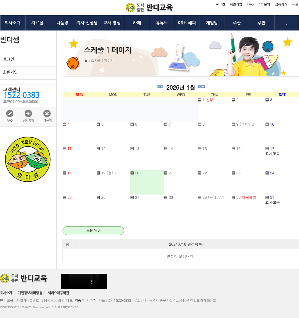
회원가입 (236, 4)
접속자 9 (281, 4)
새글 (295, 4)
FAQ (250, 4)
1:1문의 (264, 4)
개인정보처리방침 (30, 293)
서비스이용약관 (58, 293)
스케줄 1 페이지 (102, 61)
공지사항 (28, 120)
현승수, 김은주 (85, 300)
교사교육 (272, 153)
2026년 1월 (180, 87)
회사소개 (6, 293)
